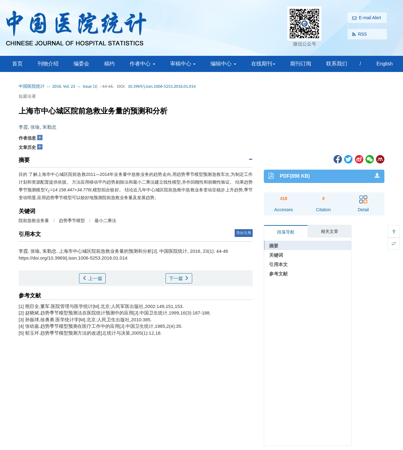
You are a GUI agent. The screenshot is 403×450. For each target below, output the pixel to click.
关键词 (276, 255)
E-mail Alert (366, 18)
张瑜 (35, 127)
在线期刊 (263, 64)
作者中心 (142, 64)
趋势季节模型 (72, 220)
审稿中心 (183, 64)
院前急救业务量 (34, 220)
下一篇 (179, 278)
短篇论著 (27, 96)
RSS (359, 34)
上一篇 (92, 278)
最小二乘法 (105, 220)
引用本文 (278, 264)
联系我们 (336, 64)
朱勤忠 (49, 127)
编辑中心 (223, 64)
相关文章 (329, 231)
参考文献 (278, 273)
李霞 (23, 127)
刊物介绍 (48, 64)
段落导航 (285, 231)
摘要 (273, 245)
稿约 (109, 64)
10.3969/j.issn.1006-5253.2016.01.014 (162, 86)
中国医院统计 (32, 86)
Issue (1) (90, 86)
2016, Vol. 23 (63, 86)
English (384, 63)
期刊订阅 (300, 64)
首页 (17, 64)
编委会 (81, 64)
